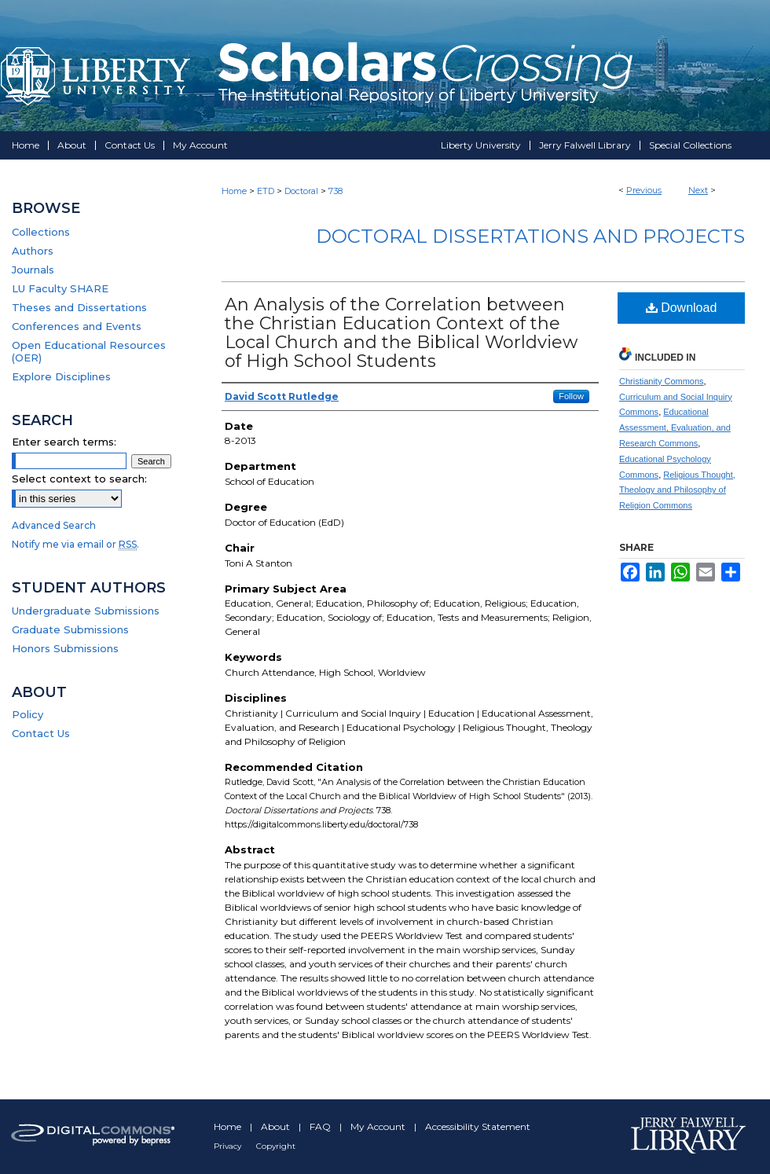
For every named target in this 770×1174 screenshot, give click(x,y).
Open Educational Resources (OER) (89, 351)
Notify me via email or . (75, 544)
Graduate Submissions (70, 629)
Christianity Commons (661, 381)
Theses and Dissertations (79, 307)
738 (335, 190)
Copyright (275, 1146)
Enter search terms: (64, 441)
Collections (41, 232)
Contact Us (41, 733)
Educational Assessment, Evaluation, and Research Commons (675, 427)
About (276, 1126)
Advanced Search (54, 525)
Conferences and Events (76, 326)
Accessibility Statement (477, 1126)
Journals (33, 269)
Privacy (229, 1146)
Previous (644, 190)
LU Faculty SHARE (60, 288)
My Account (379, 1126)
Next (698, 190)
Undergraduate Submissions (86, 610)
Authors (32, 250)
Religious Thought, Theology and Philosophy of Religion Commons (677, 490)
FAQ (321, 1126)
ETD (265, 190)
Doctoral (301, 190)
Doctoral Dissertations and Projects (530, 236)
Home (234, 190)
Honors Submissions (65, 648)
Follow (571, 396)
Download (681, 307)
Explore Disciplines (61, 376)
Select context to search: (79, 478)
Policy (27, 714)
